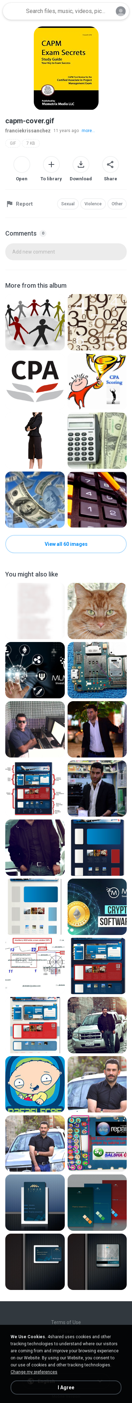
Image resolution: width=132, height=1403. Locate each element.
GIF (13, 143)
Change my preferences (34, 1372)
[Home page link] (13, 11)
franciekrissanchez (28, 130)
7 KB (30, 143)
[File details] (35, 322)
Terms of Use (66, 1322)
